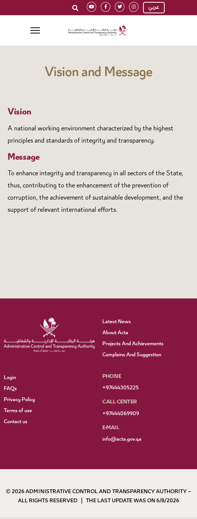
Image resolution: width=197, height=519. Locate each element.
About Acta (115, 333)
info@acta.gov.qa (121, 439)
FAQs (10, 389)
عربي (153, 7)
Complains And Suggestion (131, 355)
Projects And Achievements (133, 344)
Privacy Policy (19, 400)
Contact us (15, 422)
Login (10, 378)
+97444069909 (120, 414)
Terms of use (18, 411)
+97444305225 (120, 388)
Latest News (116, 322)
